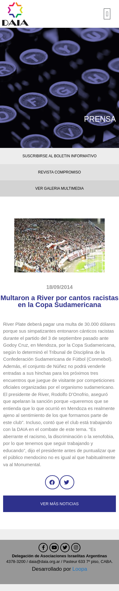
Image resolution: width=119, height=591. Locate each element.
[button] (107, 13)
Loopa (79, 569)
